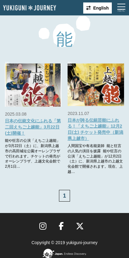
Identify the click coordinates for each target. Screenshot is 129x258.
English (101, 8)
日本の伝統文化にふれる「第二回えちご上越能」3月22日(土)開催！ (33, 126)
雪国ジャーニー (29, 7)
